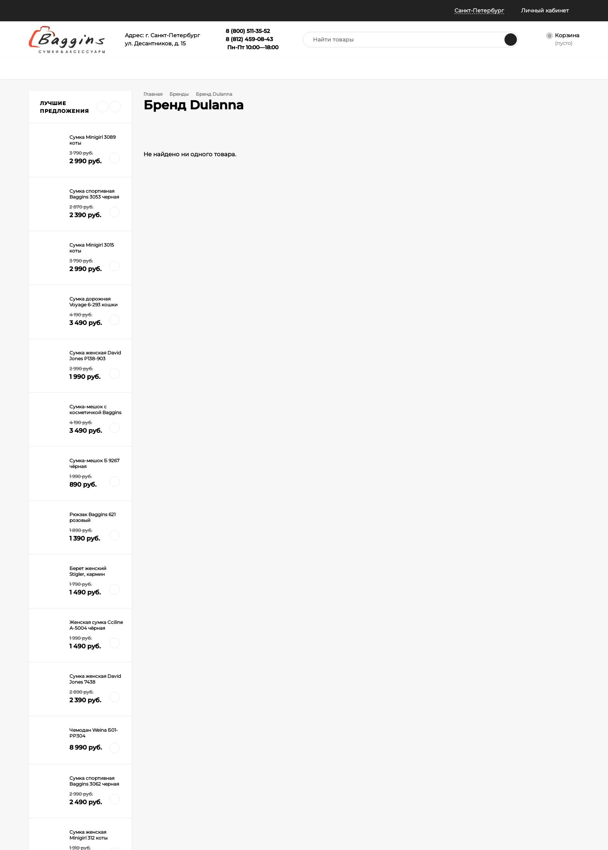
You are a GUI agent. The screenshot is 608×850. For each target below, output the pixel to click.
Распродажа (289, 758)
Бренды (181, 94)
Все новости (64, 457)
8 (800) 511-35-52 (435, 618)
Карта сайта (129, 816)
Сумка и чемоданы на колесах (77, 535)
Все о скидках (45, 748)
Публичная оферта (51, 777)
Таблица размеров (137, 787)
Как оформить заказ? (140, 729)
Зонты (207, 758)
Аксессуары (288, 738)
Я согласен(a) (219, 641)
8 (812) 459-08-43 (436, 631)
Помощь (97, 10)
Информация (144, 10)
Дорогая (50, 524)
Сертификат (288, 748)
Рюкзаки (210, 748)
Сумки (208, 729)
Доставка (126, 738)
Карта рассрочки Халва (143, 806)
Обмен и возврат (135, 758)
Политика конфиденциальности (55, 790)
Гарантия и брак (134, 768)
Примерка (41, 758)
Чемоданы (213, 738)
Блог (35, 802)
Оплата (124, 748)
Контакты (40, 812)
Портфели (286, 729)
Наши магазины (51, 10)
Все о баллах (44, 738)
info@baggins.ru (519, 618)
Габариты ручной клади (144, 777)
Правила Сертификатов (143, 797)
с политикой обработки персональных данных (240, 641)
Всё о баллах (197, 10)
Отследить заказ (49, 768)
